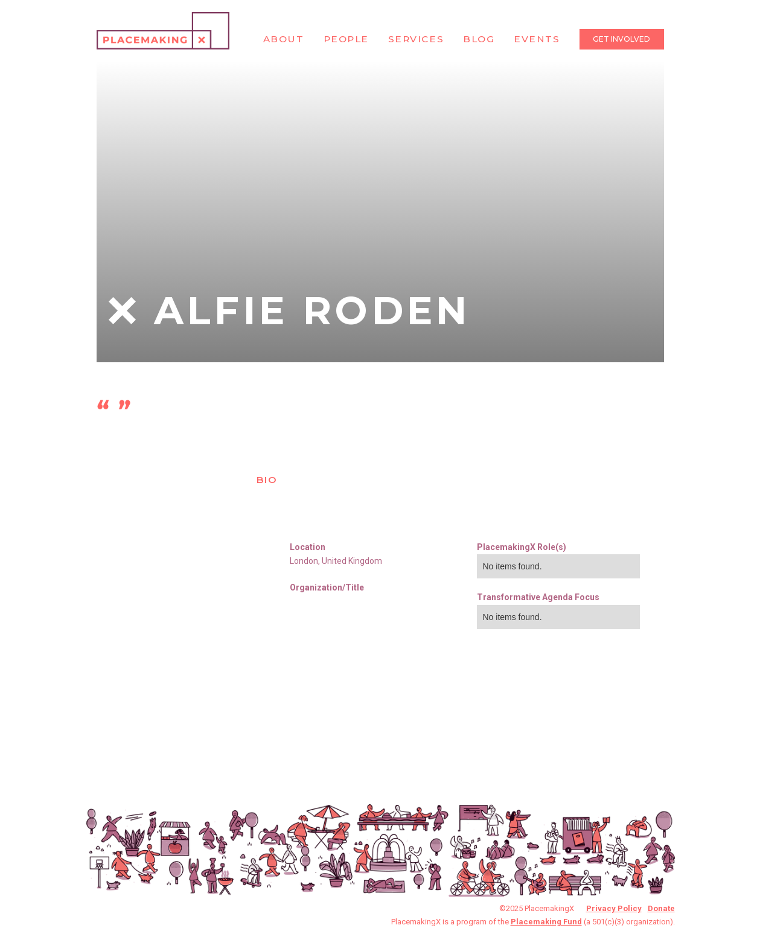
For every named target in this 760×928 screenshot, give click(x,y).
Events (537, 39)
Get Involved (621, 38)
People (346, 39)
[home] (163, 31)
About (283, 39)
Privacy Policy (614, 908)
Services (416, 39)
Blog (478, 39)
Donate (661, 908)
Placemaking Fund (546, 921)
